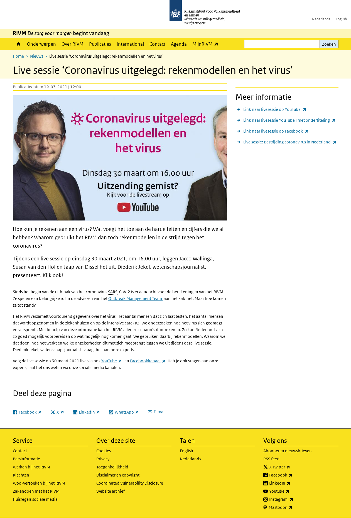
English (341, 19)
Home (18, 44)
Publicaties (100, 44)
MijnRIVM (206, 43)
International (130, 44)
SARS (112, 291)
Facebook (293, 475)
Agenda (179, 44)
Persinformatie (26, 458)
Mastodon (293, 507)
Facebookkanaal (148, 360)
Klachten (21, 475)
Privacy (102, 458)
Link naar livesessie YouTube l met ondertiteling (289, 120)
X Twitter (292, 467)
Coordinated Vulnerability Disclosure (129, 483)
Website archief (110, 491)
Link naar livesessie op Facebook (276, 131)
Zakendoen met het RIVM (36, 491)
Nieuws (36, 56)
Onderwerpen (41, 44)
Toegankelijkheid (112, 467)
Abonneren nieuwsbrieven (287, 450)
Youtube (291, 491)
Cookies (103, 450)
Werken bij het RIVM (31, 467)
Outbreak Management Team (135, 298)
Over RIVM (73, 44)
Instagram (293, 499)
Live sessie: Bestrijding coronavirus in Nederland (290, 141)
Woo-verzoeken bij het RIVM (39, 483)
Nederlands (321, 19)
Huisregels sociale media (35, 499)
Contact (157, 44)
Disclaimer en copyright (117, 475)
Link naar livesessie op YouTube (274, 109)
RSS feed (271, 458)
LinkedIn (292, 483)
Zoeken (329, 44)
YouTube (111, 360)
